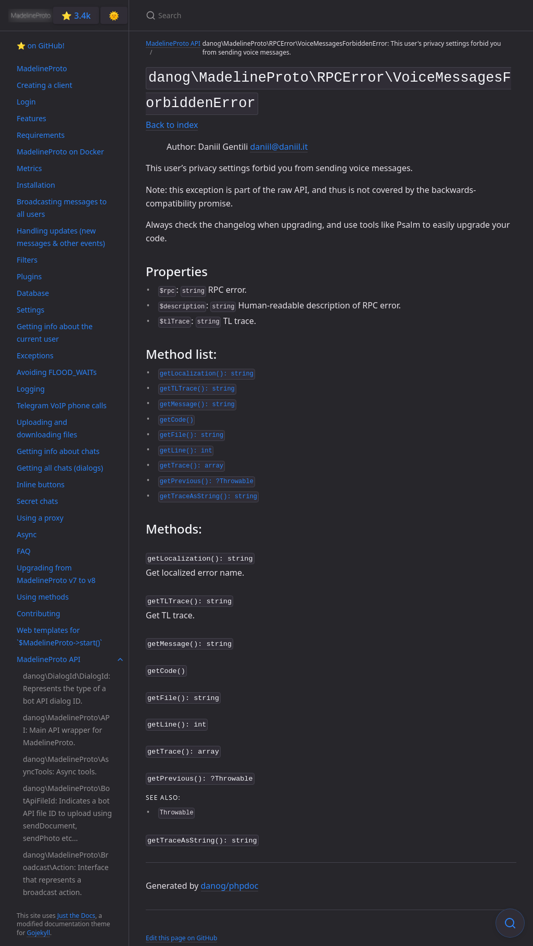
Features (31, 118)
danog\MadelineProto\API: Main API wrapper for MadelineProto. (66, 729)
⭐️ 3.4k (76, 15)
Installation (36, 185)
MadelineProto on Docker (60, 152)
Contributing (38, 613)
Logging (31, 389)
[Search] (268, 15)
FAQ (24, 551)
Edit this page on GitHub (181, 924)
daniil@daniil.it (279, 142)
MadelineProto (42, 68)
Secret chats (37, 501)
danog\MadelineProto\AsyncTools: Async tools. (66, 765)
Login (26, 102)
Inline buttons (41, 484)
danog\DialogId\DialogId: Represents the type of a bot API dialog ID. (66, 688)
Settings (30, 310)
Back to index (172, 121)
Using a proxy (40, 518)
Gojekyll (38, 932)
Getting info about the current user (55, 332)
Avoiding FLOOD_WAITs (57, 372)
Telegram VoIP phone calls (62, 405)
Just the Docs (76, 915)
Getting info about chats (58, 451)
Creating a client (44, 85)
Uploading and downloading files (47, 428)
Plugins (29, 276)
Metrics (29, 168)
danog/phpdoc (230, 872)
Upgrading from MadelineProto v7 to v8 (56, 574)
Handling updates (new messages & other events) (61, 237)
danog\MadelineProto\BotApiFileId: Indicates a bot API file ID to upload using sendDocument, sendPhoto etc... (67, 813)
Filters (27, 260)
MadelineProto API (49, 659)
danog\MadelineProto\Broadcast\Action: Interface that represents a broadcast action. (66, 873)
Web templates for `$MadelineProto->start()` (59, 636)
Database (33, 293)
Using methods (43, 597)
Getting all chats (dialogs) (60, 468)
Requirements (41, 135)
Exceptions (35, 355)
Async (26, 534)
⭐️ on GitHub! (41, 45)
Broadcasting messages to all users (62, 208)
